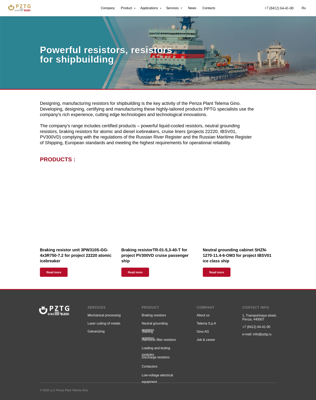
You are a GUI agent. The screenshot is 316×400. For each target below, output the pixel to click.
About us (203, 315)
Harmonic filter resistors (159, 339)
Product (127, 8)
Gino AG (203, 331)
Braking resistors (154, 315)
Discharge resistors (156, 357)
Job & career (206, 339)
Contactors (149, 366)
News (192, 8)
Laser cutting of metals (104, 323)
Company (108, 8)
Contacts (208, 8)
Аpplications (149, 8)
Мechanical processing (104, 315)
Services (174, 8)
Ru (304, 8)
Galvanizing (96, 331)
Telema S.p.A (206, 323)
